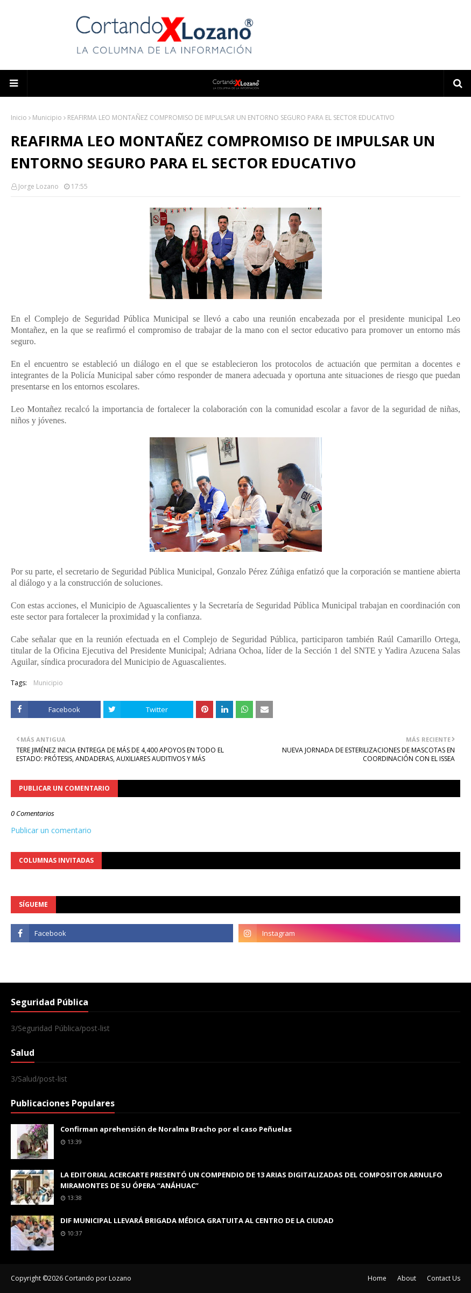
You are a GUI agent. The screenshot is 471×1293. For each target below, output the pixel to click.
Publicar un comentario (51, 830)
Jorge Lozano (38, 186)
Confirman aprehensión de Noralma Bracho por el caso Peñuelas (176, 1129)
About (406, 1278)
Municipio (47, 117)
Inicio (19, 117)
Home (377, 1278)
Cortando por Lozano (98, 1278)
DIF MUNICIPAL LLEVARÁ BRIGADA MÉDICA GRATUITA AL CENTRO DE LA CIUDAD (197, 1220)
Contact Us (443, 1278)
